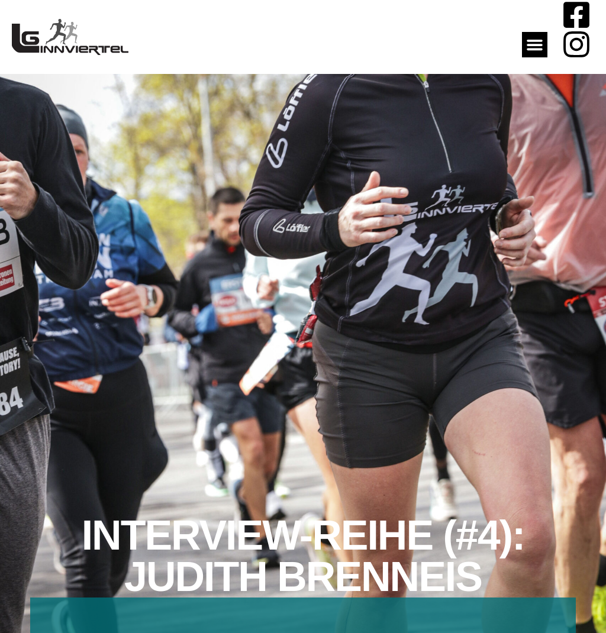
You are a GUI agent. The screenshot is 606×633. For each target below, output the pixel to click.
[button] (535, 45)
